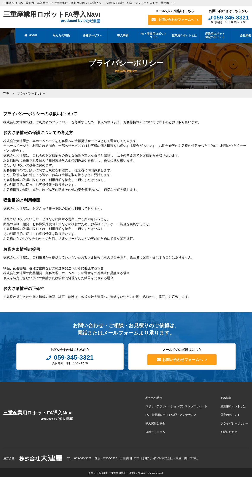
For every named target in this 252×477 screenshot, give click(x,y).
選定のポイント (230, 414)
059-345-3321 (228, 17)
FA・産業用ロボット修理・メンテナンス (171, 414)
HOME (18, 35)
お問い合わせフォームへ (175, 20)
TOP (6, 93)
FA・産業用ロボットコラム (141, 35)
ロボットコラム (156, 430)
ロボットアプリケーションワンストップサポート (177, 406)
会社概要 (233, 35)
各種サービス (79, 35)
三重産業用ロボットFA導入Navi (53, 17)
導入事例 (110, 35)
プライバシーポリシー (235, 422)
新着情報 (226, 398)
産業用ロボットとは (172, 35)
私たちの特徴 (49, 35)
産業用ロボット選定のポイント (203, 35)
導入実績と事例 (156, 422)
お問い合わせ (229, 430)
